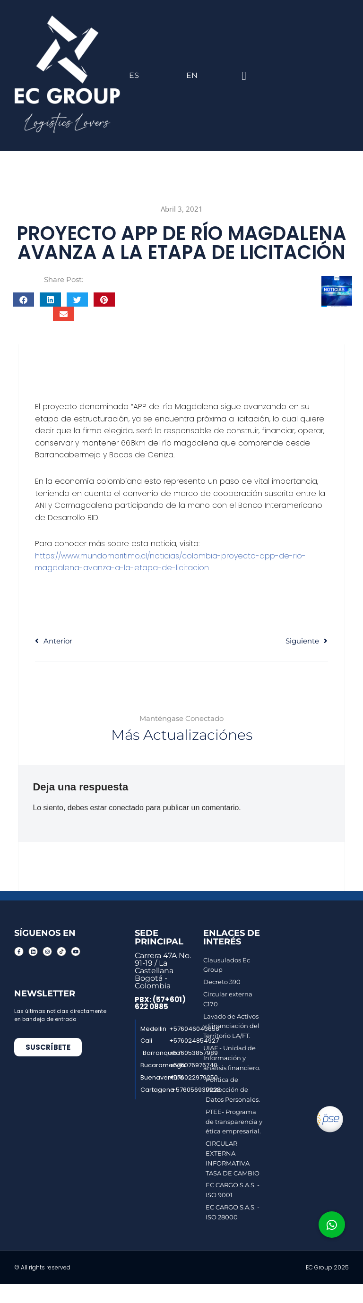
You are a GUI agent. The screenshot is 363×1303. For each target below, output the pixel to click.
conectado (126, 808)
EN (192, 75)
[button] (244, 76)
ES (134, 75)
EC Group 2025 (327, 1267)
